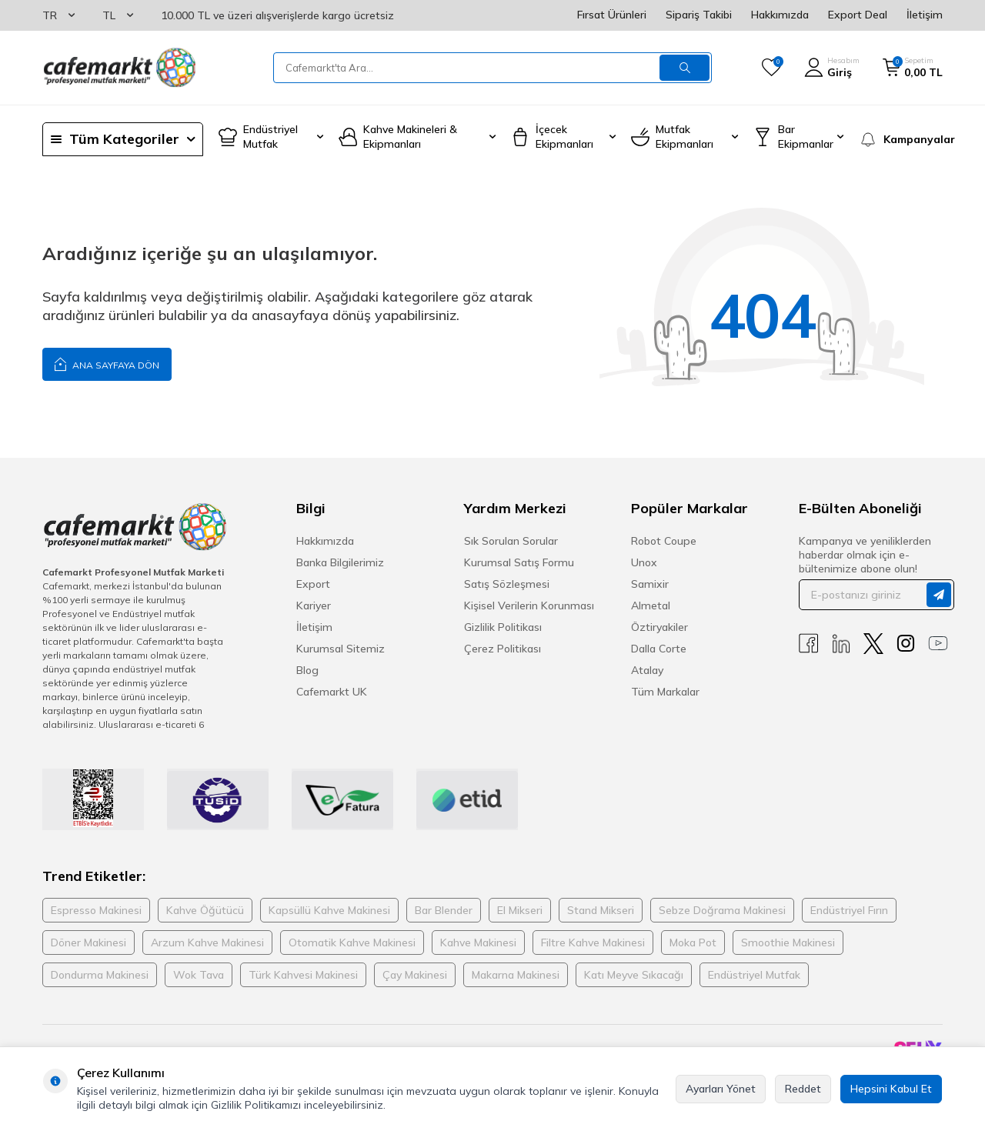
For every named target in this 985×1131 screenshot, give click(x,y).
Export (313, 584)
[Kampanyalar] (901, 139)
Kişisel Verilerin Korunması (529, 605)
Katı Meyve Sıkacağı (633, 975)
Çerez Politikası (502, 649)
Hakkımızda (780, 15)
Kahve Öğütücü (205, 910)
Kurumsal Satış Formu (519, 562)
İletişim (925, 15)
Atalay (647, 670)
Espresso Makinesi (96, 910)
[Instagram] (906, 643)
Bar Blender (443, 910)
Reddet (803, 1089)
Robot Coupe (663, 541)
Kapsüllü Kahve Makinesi (329, 910)
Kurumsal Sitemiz (340, 649)
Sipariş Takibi (699, 15)
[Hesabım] (832, 67)
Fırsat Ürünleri (611, 15)
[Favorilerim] (771, 67)
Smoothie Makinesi (788, 942)
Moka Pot (692, 942)
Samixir (650, 584)
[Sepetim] (913, 67)
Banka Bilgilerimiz (340, 562)
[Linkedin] (841, 643)
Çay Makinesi (414, 975)
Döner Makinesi (88, 942)
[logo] (119, 68)
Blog (307, 670)
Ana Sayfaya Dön (107, 363)
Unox (644, 562)
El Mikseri (520, 910)
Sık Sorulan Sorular (511, 541)
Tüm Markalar (665, 692)
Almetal (650, 605)
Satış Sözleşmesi (506, 584)
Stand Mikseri (600, 910)
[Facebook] (809, 643)
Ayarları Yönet (721, 1089)
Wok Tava (198, 975)
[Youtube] (938, 643)
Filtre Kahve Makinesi (593, 942)
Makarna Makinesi (515, 975)
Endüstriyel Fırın (849, 910)
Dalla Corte (658, 649)
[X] (873, 643)
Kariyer (313, 605)
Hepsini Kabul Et (891, 1089)
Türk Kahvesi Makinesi (303, 975)
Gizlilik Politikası (503, 627)
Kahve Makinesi (478, 942)
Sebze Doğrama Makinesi (722, 910)
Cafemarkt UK (331, 692)
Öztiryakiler (659, 627)
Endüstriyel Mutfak (754, 975)
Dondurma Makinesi (100, 975)
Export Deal (857, 15)
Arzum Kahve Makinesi (207, 942)
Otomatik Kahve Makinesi (352, 942)
